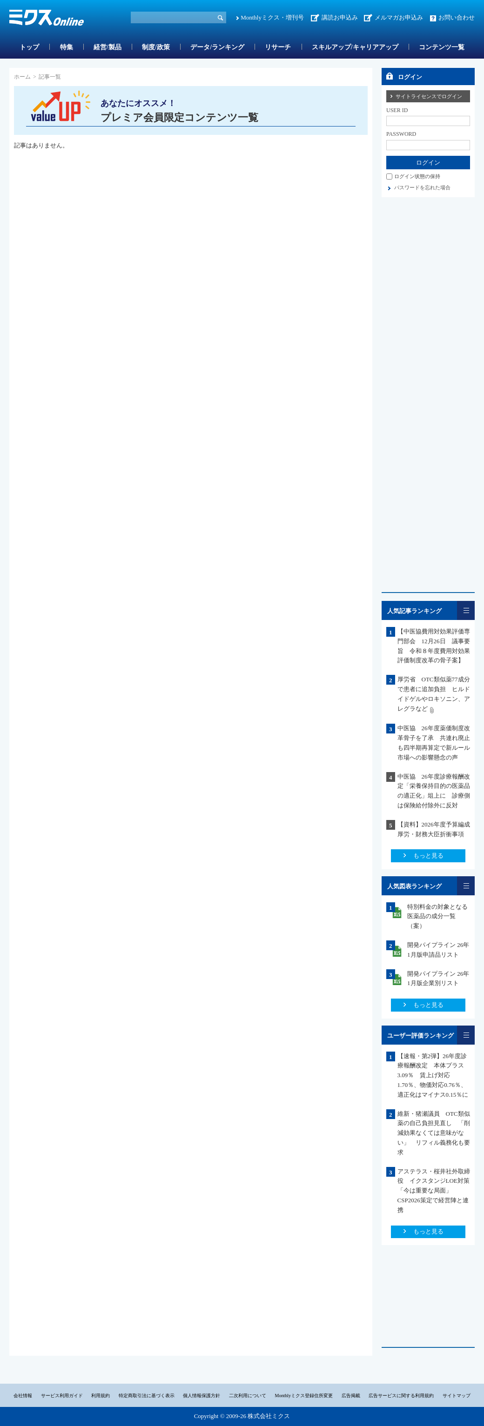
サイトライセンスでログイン (429, 96)
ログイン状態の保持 (417, 176)
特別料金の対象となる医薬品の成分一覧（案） (437, 916)
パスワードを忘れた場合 (422, 187)
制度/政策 (156, 47)
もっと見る (428, 855)
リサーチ (278, 47)
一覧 (466, 610)
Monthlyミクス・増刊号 (272, 17)
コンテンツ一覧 (441, 47)
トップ (29, 47)
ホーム (22, 76)
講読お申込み (340, 17)
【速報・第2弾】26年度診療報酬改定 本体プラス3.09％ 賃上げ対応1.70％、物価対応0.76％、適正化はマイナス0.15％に (433, 1075)
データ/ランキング (217, 47)
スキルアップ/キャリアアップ (355, 47)
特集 (66, 47)
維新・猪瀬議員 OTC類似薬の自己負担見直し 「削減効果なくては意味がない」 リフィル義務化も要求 (433, 1133)
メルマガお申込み (399, 17)
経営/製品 (107, 47)
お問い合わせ (456, 17)
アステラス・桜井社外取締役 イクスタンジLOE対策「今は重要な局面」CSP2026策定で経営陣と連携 (433, 1190)
